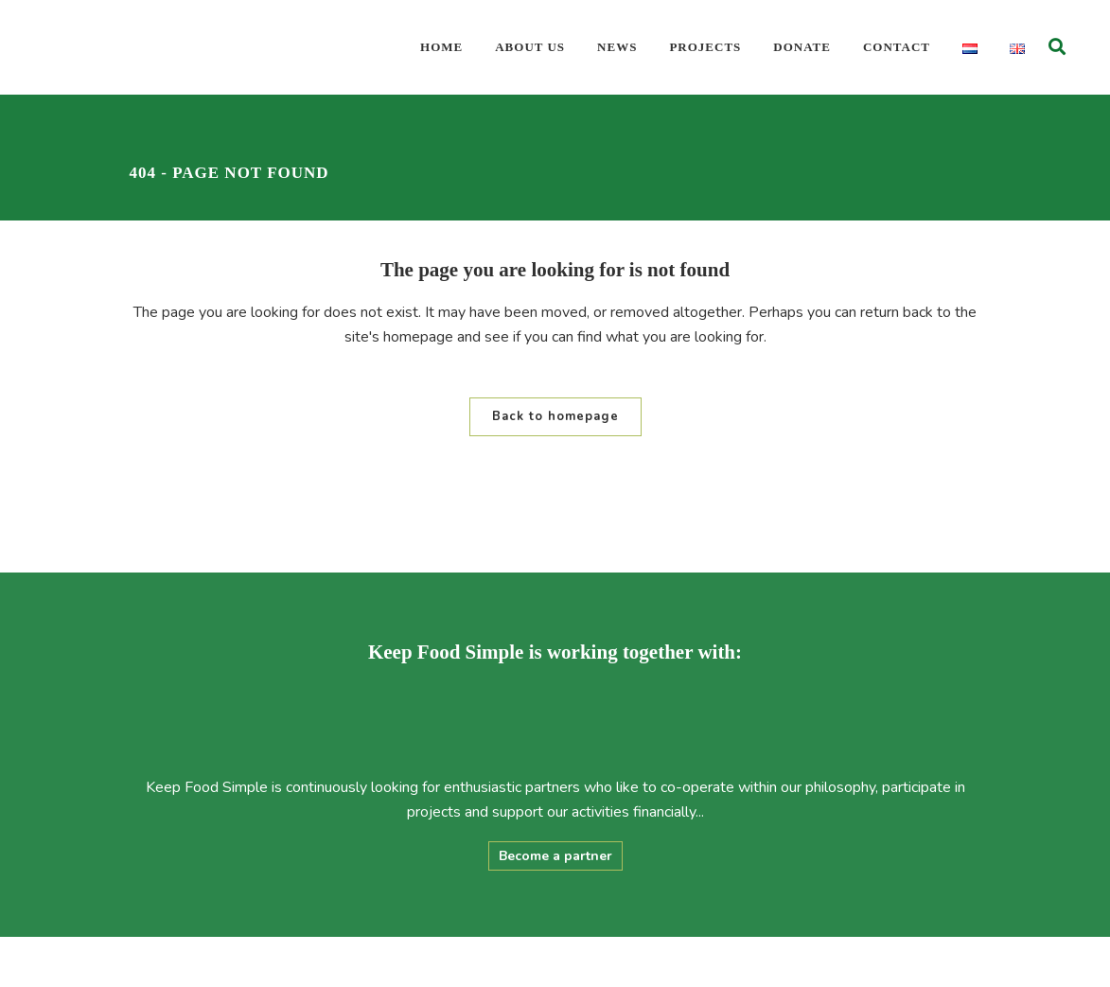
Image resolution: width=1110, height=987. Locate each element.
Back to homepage (555, 416)
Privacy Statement (657, 962)
